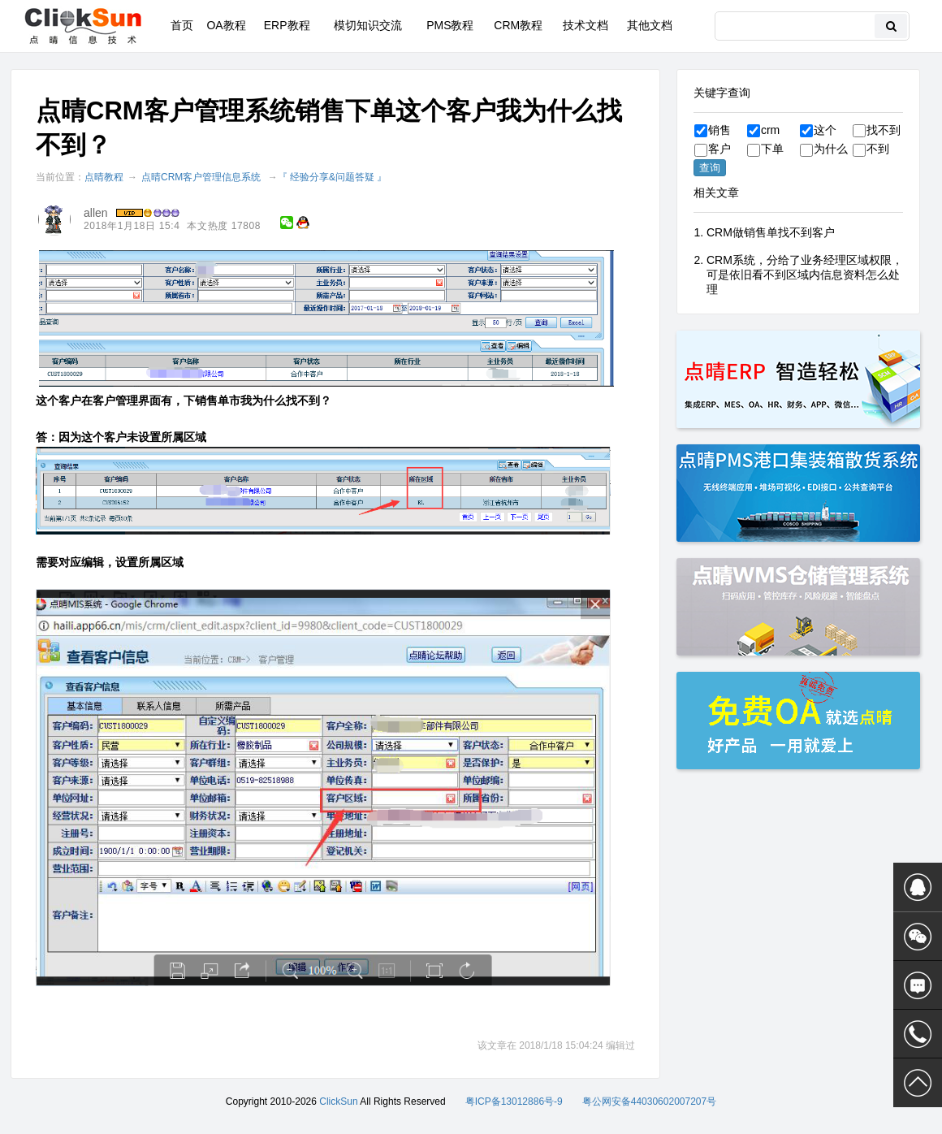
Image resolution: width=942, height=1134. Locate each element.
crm (763, 129)
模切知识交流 (368, 25)
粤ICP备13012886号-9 (514, 1101)
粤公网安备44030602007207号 (649, 1101)
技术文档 (585, 25)
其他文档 (649, 25)
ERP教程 (287, 25)
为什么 (824, 148)
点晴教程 (103, 177)
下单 (765, 148)
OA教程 (225, 25)
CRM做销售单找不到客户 (770, 232)
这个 (818, 129)
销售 (712, 129)
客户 (712, 148)
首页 (182, 25)
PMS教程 (449, 25)
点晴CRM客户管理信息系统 (201, 177)
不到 (871, 148)
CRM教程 (518, 25)
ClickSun (338, 1101)
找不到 (877, 129)
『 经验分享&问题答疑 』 (332, 177)
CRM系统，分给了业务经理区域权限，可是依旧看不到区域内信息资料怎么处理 (804, 274)
